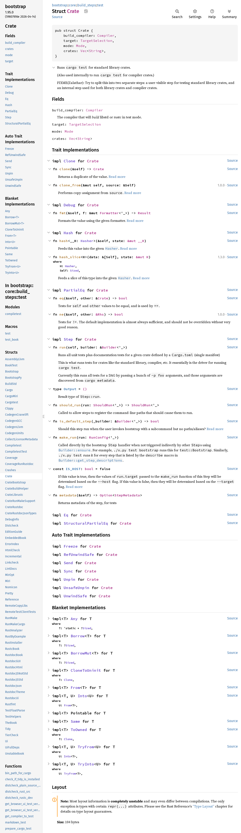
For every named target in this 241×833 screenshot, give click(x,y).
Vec (83, 51)
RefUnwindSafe (79, 554)
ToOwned (79, 729)
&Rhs (99, 314)
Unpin (69, 579)
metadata (67, 495)
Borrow (78, 635)
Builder (109, 347)
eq (61, 298)
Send (68, 562)
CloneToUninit (86, 670)
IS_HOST (73, 469)
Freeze (71, 546)
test (100, 5)
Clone (69, 161)
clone (64, 169)
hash (63, 241)
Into (82, 695)
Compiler (105, 35)
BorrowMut (81, 653)
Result (144, 213)
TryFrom (86, 746)
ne (61, 314)
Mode (80, 46)
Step (68, 339)
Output (70, 389)
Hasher (87, 241)
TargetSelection (96, 40)
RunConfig (98, 437)
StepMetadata (127, 495)
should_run (70, 405)
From (75, 687)
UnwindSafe (75, 596)
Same (75, 721)
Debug (69, 205)
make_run (67, 437)
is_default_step (75, 421)
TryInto (86, 764)
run (62, 347)
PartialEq (74, 290)
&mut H (142, 257)
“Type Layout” (203, 806)
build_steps (86, 5)
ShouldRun (102, 405)
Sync (68, 571)
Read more (117, 176)
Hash (68, 232)
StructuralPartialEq (86, 523)
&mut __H (135, 241)
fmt (62, 213)
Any (74, 618)
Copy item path (86, 11)
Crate (93, 161)
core (72, 5)
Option (106, 495)
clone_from (70, 185)
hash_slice (70, 257)
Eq (66, 515)
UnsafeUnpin (76, 587)
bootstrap (59, 5)
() (85, 389)
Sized (74, 270)
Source (57, 17)
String (95, 51)
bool (123, 298)
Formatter (109, 213)
